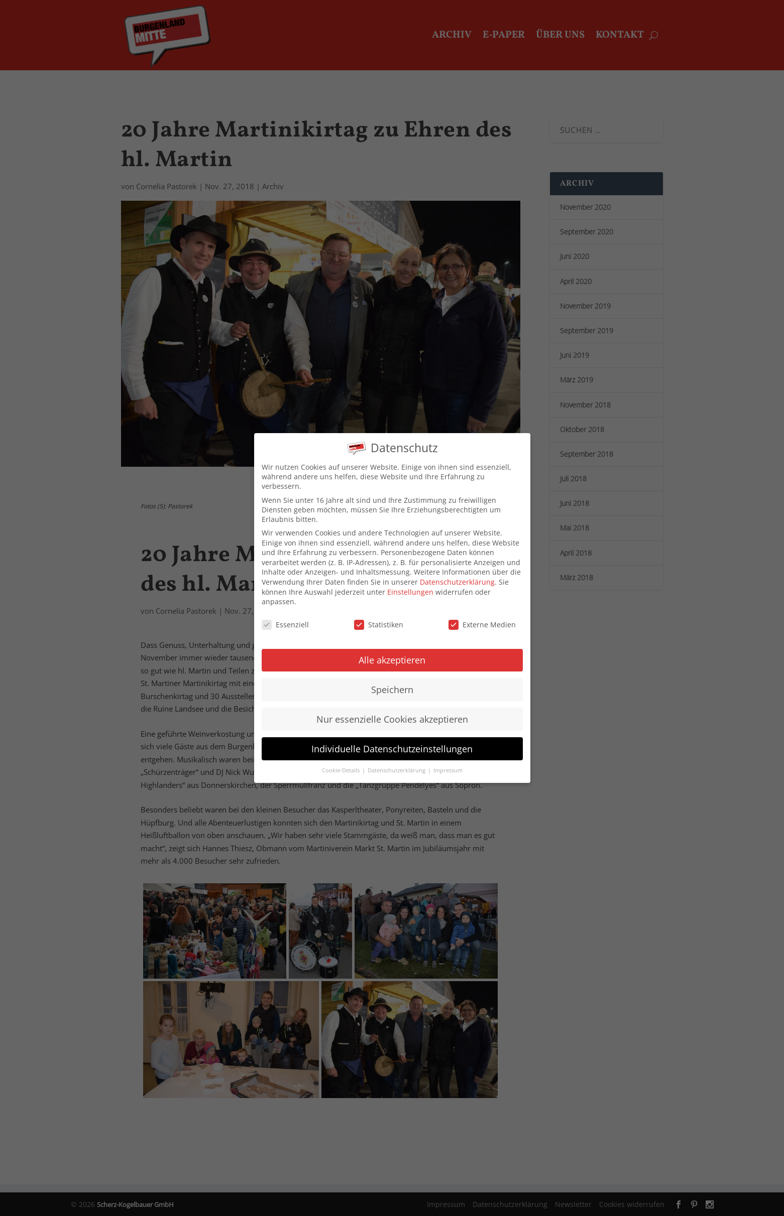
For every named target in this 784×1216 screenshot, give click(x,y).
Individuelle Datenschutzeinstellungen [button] (392, 738)
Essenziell (285, 614)
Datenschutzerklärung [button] (397, 760)
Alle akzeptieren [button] (392, 649)
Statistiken (378, 614)
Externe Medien (482, 614)
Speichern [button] (392, 679)
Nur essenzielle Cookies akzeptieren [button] (392, 709)
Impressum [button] (448, 760)
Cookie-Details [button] (341, 760)
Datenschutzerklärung (457, 572)
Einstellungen (410, 581)
